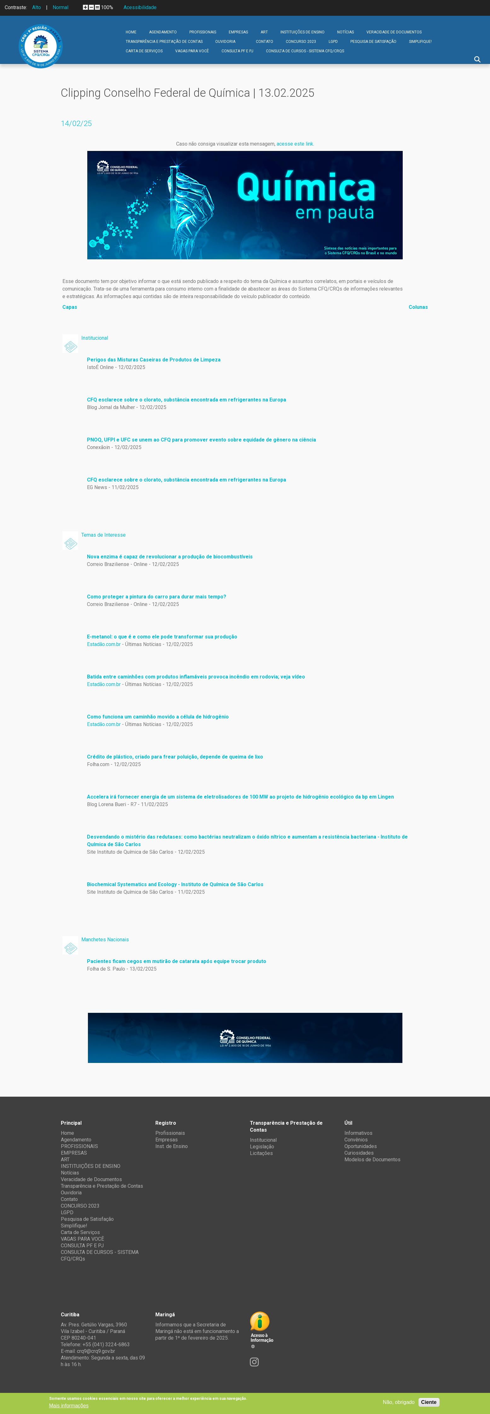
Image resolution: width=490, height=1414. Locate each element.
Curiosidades (359, 1153)
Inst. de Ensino (171, 1146)
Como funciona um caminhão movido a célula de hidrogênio (158, 717)
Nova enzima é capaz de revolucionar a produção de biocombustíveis (170, 557)
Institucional (94, 338)
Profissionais (170, 1133)
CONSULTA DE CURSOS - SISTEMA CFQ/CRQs (305, 51)
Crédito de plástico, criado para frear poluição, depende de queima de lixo (175, 757)
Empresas (166, 1140)
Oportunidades (360, 1146)
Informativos (358, 1133)
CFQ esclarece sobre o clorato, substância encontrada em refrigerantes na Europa (186, 400)
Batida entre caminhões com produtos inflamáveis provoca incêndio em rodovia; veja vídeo (196, 677)
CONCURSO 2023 (301, 41)
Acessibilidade (140, 7)
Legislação (262, 1147)
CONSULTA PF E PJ (237, 51)
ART (264, 32)
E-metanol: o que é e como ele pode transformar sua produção (162, 637)
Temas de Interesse (103, 535)
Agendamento (163, 32)
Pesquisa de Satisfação (373, 41)
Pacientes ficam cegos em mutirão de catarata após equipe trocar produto (176, 961)
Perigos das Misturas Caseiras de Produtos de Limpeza (154, 360)
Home (131, 32)
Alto (36, 7)
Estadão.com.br (104, 644)
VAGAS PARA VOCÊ (192, 51)
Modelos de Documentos (372, 1160)
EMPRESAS (238, 32)
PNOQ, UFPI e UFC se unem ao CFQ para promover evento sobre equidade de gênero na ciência (201, 440)
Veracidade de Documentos (394, 32)
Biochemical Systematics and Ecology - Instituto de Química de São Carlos (175, 884)
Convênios (356, 1140)
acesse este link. (295, 144)
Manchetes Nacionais (105, 940)
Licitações (261, 1153)
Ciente (429, 1402)
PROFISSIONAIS (202, 32)
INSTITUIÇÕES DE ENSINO (302, 32)
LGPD (333, 41)
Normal (60, 7)
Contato (264, 41)
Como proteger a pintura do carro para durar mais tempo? (156, 597)
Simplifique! (420, 41)
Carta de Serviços (144, 51)
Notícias (345, 32)
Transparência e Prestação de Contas (164, 41)
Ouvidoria (225, 41)
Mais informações (69, 1405)
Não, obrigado (399, 1402)
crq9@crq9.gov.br (96, 1351)
